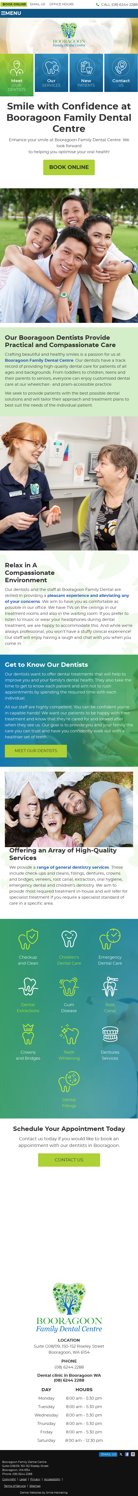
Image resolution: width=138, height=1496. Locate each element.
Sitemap (35, 1486)
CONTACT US (69, 1160)
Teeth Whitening (69, 1042)
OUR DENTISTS (16, 75)
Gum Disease (69, 994)
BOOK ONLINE (14, 4)
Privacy (35, 1479)
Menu (11, 13)
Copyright (9, 1479)
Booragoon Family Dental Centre (39, 361)
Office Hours (61, 4)
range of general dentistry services (73, 868)
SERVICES (51, 72)
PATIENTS (86, 72)
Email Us (37, 4)
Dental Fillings (69, 1089)
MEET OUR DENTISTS (36, 751)
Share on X (121, 1454)
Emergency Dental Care (110, 947)
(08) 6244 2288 (124, 4)
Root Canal (110, 994)
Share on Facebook (127, 1454)
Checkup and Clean (28, 947)
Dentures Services (110, 1042)
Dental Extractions (28, 994)
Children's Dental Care (69, 947)
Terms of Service (15, 1486)
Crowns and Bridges (28, 1042)
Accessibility (52, 1479)
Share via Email (133, 1454)
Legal (23, 1479)
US (121, 72)
